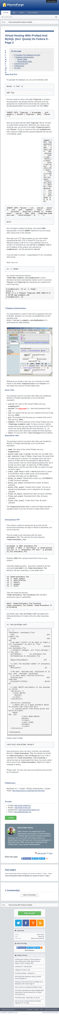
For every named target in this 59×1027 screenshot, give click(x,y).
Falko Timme (40, 934)
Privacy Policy (54, 1012)
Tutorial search (8, 17)
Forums (21, 12)
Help (41, 1009)
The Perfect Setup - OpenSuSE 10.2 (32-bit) (27, 997)
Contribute (29, 1009)
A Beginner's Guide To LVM (22, 970)
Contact (36, 1009)
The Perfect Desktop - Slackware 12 (25, 973)
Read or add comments (37, 938)
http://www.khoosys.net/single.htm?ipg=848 (28, 791)
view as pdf (41, 853)
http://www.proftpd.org (22, 805)
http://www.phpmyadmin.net (29, 810)
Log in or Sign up (51, 1)
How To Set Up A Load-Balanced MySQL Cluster (28, 987)
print (50, 853)
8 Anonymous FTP (21, 64)
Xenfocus (12, 1009)
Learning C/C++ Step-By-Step (23, 966)
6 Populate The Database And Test (27, 55)
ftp (43, 936)
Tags (14, 12)
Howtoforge (9, 1012)
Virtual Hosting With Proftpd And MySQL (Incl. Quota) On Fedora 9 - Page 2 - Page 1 (28, 873)
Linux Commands (33, 12)
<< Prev (11, 818)
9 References (19, 66)
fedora (40, 936)
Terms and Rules (46, 1012)
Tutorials (5, 12)
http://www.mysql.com (23, 808)
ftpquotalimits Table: (24, 61)
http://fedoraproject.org (22, 812)
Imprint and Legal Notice (51, 1009)
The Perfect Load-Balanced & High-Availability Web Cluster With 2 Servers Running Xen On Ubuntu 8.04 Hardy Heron (29, 992)
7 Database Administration (24, 57)
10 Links (17, 68)
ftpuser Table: (22, 59)
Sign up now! (29, 913)
